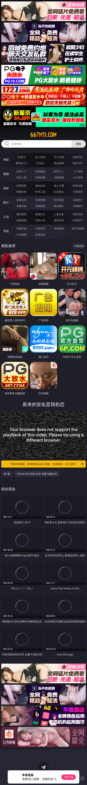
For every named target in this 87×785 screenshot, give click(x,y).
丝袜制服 (40, 177)
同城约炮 (21, 228)
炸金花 (40, 163)
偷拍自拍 (40, 185)
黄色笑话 (59, 220)
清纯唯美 (40, 206)
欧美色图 (59, 200)
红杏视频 (21, 234)
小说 (6, 217)
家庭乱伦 (40, 214)
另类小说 (40, 220)
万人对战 (59, 157)
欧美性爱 (78, 185)
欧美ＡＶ (59, 171)
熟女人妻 (21, 177)
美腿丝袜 (21, 206)
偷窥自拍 (21, 200)
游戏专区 (78, 157)
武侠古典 (78, 214)
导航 (6, 231)
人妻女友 (59, 214)
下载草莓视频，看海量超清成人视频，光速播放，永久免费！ (47, 464)
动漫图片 (78, 200)
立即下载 (69, 777)
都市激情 (21, 214)
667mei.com (43, 134)
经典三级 (40, 191)
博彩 (6, 160)
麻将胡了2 (21, 163)
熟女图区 (59, 206)
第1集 (7, 473)
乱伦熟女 (59, 191)
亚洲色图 (40, 200)
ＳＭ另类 (78, 177)
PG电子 (21, 157)
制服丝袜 (21, 191)
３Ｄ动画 (78, 171)
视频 (6, 174)
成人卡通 (59, 185)
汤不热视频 (77, 228)
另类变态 (78, 191)
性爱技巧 (78, 220)
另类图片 (78, 206)
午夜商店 (40, 228)
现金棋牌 (59, 163)
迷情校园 (21, 220)
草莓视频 (59, 228)
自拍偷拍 (40, 171)
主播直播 (59, 177)
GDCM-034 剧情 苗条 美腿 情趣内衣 (37, 473)
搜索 (78, 144)
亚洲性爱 (21, 185)
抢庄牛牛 (78, 163)
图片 (6, 202)
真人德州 (40, 157)
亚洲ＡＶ (21, 171)
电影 (6, 188)
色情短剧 (40, 234)
